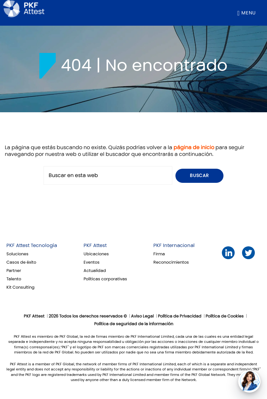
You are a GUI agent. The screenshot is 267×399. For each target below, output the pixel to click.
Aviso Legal (142, 316)
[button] (249, 381)
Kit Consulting (20, 287)
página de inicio (194, 147)
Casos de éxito (21, 262)
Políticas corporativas (105, 279)
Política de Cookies (225, 316)
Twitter (248, 253)
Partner (13, 270)
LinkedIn (228, 253)
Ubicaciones (96, 254)
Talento (13, 279)
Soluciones (17, 254)
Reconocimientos (171, 262)
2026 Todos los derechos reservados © (88, 316)
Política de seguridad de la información (133, 324)
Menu (248, 13)
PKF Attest (95, 245)
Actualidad (95, 270)
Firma (159, 254)
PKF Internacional (174, 245)
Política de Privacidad (179, 316)
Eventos (92, 262)
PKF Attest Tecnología (31, 245)
